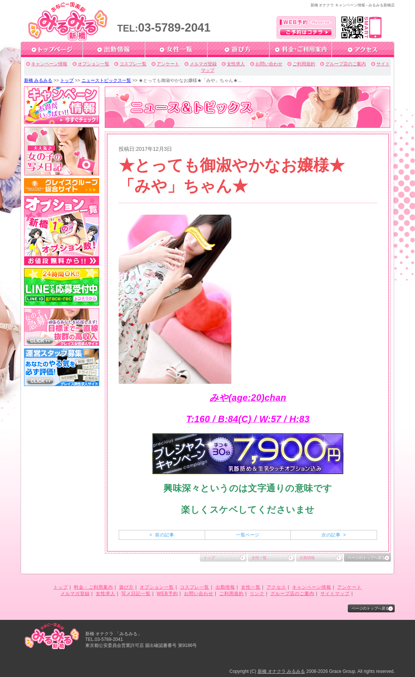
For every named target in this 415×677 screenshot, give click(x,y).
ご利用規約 (304, 64)
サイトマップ (335, 593)
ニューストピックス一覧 (106, 80)
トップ (67, 80)
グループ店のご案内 (345, 64)
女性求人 (236, 64)
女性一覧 (259, 558)
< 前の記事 (161, 535)
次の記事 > (333, 535)
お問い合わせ (268, 64)
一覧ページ (247, 535)
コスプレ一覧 (132, 64)
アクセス (276, 587)
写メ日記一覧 (136, 593)
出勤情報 (307, 558)
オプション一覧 (93, 64)
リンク (257, 593)
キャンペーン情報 (49, 64)
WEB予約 (167, 593)
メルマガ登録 (203, 64)
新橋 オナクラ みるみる (281, 671)
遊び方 (126, 587)
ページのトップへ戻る (366, 558)
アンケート (168, 64)
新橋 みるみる (38, 80)
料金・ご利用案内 (93, 587)
